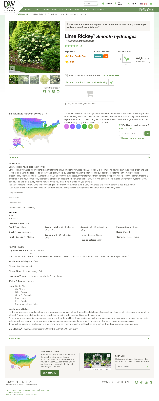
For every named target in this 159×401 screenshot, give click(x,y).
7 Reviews (14, 338)
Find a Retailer (66, 9)
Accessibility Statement (31, 390)
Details (13, 157)
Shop (77, 9)
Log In (133, 3)
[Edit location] (130, 128)
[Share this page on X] (49, 91)
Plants (29, 14)
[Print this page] (58, 91)
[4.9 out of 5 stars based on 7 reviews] (73, 46)
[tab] (79, 157)
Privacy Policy (45, 390)
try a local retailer (110, 75)
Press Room (19, 394)
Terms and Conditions (15, 392)
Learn (36, 9)
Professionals (98, 9)
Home (22, 14)
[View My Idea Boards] (146, 10)
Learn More (49, 373)
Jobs (35, 394)
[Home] (9, 7)
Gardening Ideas (49, 9)
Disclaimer (28, 394)
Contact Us (10, 394)
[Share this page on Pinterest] (53, 91)
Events (86, 9)
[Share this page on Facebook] (44, 91)
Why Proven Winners (13, 390)
